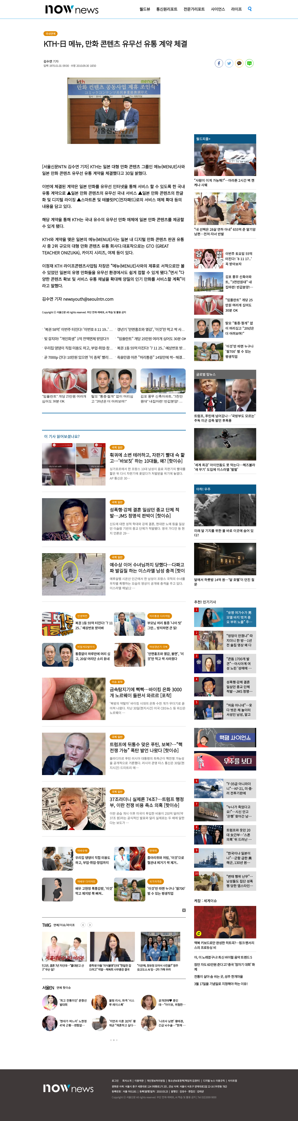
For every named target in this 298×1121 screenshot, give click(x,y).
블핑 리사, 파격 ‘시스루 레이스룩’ (121, 1002)
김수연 (47, 61)
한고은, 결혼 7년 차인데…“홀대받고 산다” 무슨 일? (110, 967)
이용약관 (139, 1080)
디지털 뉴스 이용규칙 (214, 1080)
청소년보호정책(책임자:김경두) (184, 1080)
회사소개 (126, 1080)
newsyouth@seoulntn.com (88, 299)
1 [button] (111, 1040)
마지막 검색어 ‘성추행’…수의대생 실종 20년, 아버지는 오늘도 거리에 (62, 967)
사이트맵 (232, 1080)
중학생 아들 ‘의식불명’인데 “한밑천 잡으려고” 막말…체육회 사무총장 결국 (158, 967)
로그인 (115, 1080)
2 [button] (114, 1040)
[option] (63, 953)
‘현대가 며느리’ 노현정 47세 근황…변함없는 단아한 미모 (73, 1025)
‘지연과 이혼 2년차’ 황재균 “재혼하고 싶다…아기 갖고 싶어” (122, 1025)
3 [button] (117, 1040)
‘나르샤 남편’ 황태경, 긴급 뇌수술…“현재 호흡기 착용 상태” (172, 1025)
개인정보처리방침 (156, 1080)
